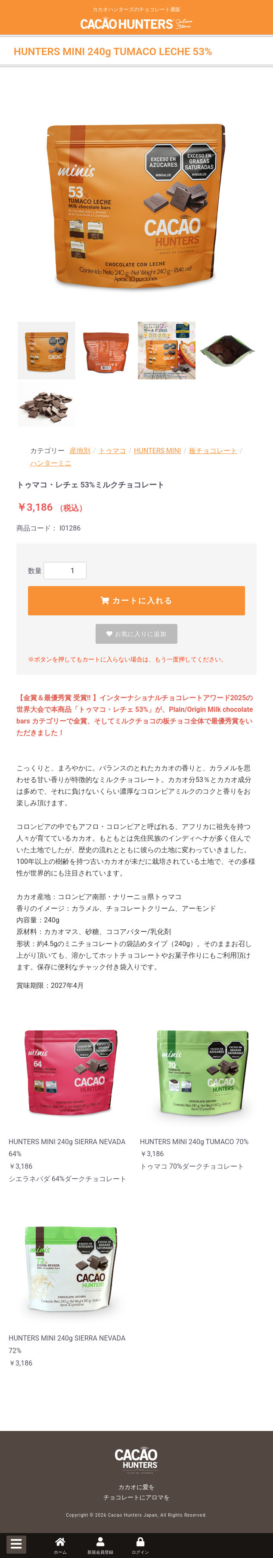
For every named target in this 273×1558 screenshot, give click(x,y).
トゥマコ (112, 451)
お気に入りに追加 (136, 633)
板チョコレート (213, 451)
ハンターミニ (50, 463)
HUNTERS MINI (157, 451)
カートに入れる (136, 600)
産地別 (80, 451)
